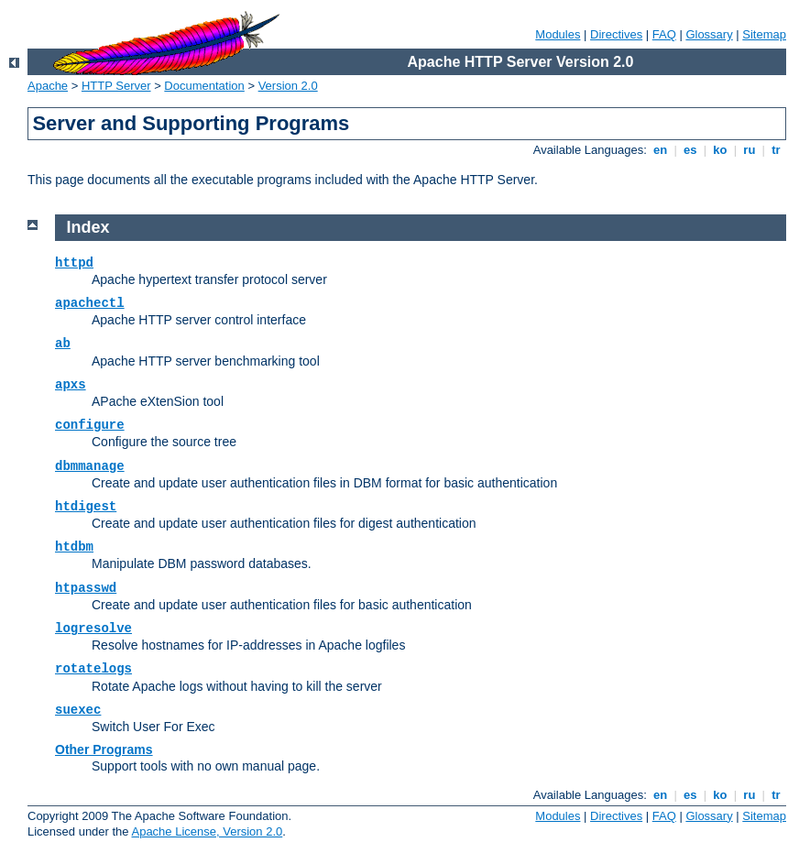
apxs (70, 384)
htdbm (74, 547)
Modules (557, 34)
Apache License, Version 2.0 (206, 831)
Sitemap (764, 34)
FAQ (664, 34)
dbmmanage (90, 466)
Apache (47, 86)
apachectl (90, 303)
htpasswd (85, 588)
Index (88, 227)
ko (720, 150)
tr (776, 150)
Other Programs (104, 749)
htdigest (85, 506)
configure (90, 425)
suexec (78, 710)
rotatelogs (93, 669)
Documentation (204, 86)
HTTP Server (116, 86)
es (690, 150)
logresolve (93, 628)
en (660, 150)
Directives (616, 34)
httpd (74, 263)
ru (749, 150)
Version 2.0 (288, 86)
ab (63, 343)
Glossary (708, 34)
